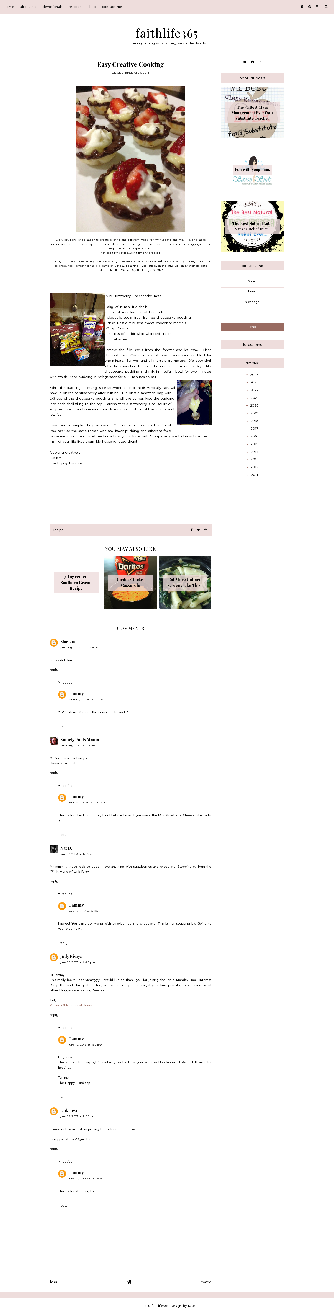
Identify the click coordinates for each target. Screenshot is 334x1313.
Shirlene (68, 641)
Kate (191, 1306)
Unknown (69, 1110)
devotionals (53, 6)
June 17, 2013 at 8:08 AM (86, 911)
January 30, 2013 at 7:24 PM (89, 699)
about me (28, 6)
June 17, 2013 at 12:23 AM (78, 854)
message (252, 309)
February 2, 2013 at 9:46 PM (80, 745)
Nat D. (66, 848)
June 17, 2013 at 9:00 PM (77, 1116)
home (9, 6)
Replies (66, 682)
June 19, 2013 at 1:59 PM (85, 1178)
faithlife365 (167, 33)
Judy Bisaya (71, 956)
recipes (75, 6)
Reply (54, 669)
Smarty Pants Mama (79, 739)
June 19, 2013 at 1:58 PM (85, 1044)
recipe (58, 530)
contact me (112, 6)
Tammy (76, 693)
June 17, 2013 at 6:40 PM (77, 962)
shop (92, 6)
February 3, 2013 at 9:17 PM (88, 802)
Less (53, 1281)
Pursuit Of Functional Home (71, 1005)
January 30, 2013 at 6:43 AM (81, 647)
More (206, 1281)
